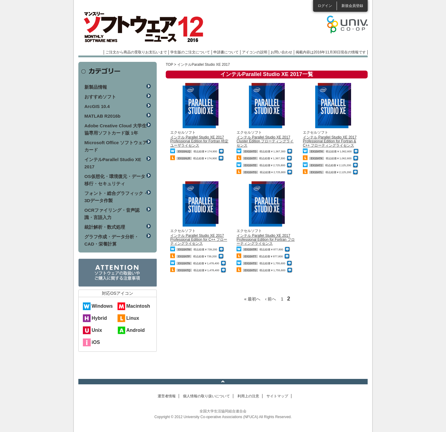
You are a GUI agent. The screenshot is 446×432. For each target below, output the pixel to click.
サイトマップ (277, 396)
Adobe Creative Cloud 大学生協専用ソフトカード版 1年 (115, 129)
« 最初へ (252, 299)
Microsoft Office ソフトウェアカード (115, 146)
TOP (169, 64)
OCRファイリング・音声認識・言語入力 (112, 214)
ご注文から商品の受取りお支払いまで (136, 52)
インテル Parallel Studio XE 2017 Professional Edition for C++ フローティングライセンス (198, 239)
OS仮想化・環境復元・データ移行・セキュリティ (114, 180)
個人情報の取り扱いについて (206, 396)
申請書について (226, 52)
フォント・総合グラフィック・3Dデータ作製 (116, 197)
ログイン (325, 6)
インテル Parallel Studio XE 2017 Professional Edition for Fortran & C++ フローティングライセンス (329, 141)
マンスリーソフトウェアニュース (142, 27)
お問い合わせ (281, 52)
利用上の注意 (248, 396)
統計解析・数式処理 (104, 227)
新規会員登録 (352, 6)
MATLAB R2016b (102, 116)
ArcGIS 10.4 (97, 106)
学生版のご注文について (190, 52)
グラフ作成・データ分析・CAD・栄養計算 (111, 240)
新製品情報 (95, 87)
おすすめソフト (100, 96)
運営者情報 (167, 396)
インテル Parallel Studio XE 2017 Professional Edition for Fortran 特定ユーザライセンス (199, 141)
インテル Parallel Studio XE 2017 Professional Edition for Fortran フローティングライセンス (266, 239)
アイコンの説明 (254, 52)
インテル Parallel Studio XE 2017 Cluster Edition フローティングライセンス (265, 141)
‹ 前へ (270, 299)
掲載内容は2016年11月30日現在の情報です (331, 52)
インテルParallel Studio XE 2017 (112, 163)
